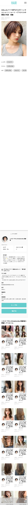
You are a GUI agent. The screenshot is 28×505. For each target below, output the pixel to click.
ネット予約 (14, 214)
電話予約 (14, 220)
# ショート (10, 62)
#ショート (17, 70)
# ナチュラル (10, 66)
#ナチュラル (8, 70)
